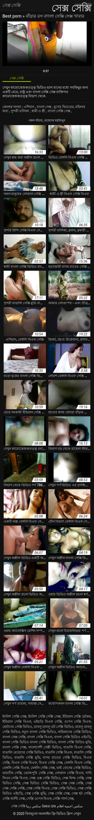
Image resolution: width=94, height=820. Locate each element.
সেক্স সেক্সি (18, 806)
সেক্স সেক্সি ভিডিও (63, 788)
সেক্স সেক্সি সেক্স (59, 793)
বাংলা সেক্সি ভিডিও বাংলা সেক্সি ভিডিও (29, 742)
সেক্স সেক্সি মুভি (35, 793)
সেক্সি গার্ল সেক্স (63, 798)
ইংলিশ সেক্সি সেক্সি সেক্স (44, 716)
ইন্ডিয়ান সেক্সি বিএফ (16, 721)
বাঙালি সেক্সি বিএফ (58, 752)
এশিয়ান (29, 107)
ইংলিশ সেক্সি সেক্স (14, 716)
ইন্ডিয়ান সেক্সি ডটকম (77, 716)
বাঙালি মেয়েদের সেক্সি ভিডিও (22, 752)
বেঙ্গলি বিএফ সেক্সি (77, 763)
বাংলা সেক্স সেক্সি (13, 737)
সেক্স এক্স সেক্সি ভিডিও (44, 778)
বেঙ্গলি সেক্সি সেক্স (43, 768)
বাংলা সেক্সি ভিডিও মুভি (74, 742)
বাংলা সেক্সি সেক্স (59, 111)
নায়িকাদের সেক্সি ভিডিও (74, 732)
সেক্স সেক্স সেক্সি (72, 783)
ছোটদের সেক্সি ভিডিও (17, 727)
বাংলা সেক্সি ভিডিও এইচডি (72, 737)
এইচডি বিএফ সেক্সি (47, 721)
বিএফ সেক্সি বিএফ (24, 763)
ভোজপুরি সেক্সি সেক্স (38, 773)
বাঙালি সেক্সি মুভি (27, 757)
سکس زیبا (33, 806)
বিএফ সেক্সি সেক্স (51, 763)
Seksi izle (49, 806)
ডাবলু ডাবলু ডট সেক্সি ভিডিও (53, 727)
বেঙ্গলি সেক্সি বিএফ (15, 768)
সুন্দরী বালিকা (20, 111)
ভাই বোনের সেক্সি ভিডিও (73, 768)
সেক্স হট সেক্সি (81, 793)
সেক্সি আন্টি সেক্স (13, 798)
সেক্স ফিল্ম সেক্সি (73, 778)
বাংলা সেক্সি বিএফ (39, 737)
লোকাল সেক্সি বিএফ (69, 773)
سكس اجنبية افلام (70, 806)
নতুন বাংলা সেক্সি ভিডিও (39, 732)
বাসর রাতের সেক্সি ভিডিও (62, 757)
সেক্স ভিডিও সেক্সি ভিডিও (40, 783)
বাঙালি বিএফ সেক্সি (77, 747)
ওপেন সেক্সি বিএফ (77, 721)
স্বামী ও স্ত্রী (38, 111)
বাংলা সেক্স (44, 107)
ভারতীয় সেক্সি (12, 773)
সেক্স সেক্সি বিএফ (38, 788)
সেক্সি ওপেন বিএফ (39, 798)
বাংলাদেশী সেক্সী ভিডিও (44, 747)
